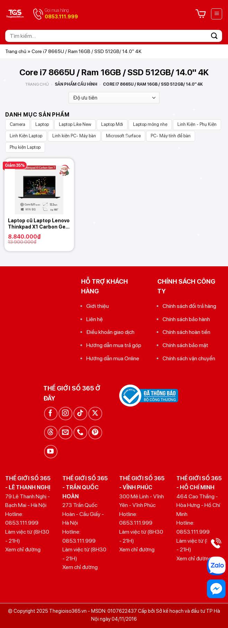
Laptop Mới (112, 124)
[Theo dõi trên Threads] (51, 432)
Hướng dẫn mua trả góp (113, 345)
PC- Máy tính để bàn (171, 135)
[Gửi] (214, 36)
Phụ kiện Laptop (25, 147)
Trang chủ (15, 51)
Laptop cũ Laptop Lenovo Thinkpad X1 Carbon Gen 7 (39, 224)
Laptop (42, 124)
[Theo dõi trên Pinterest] (95, 432)
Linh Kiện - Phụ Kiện (197, 124)
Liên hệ (94, 319)
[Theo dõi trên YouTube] (51, 451)
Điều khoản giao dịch (110, 332)
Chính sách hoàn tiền (186, 332)
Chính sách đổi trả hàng (189, 306)
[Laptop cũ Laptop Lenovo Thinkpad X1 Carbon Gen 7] (39, 186)
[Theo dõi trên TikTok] (80, 413)
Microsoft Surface (123, 135)
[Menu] (216, 13)
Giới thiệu (97, 306)
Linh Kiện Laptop (26, 135)
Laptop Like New (75, 124)
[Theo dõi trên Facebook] (51, 413)
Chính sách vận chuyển (189, 358)
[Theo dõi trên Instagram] (65, 413)
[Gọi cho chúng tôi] (80, 432)
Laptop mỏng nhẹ (150, 124)
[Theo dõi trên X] (95, 413)
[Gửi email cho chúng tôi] (65, 432)
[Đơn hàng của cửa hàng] (114, 97)
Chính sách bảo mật (185, 345)
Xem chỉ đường (23, 549)
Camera (17, 124)
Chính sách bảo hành (186, 319)
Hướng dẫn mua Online (112, 358)
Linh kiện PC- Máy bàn (74, 135)
